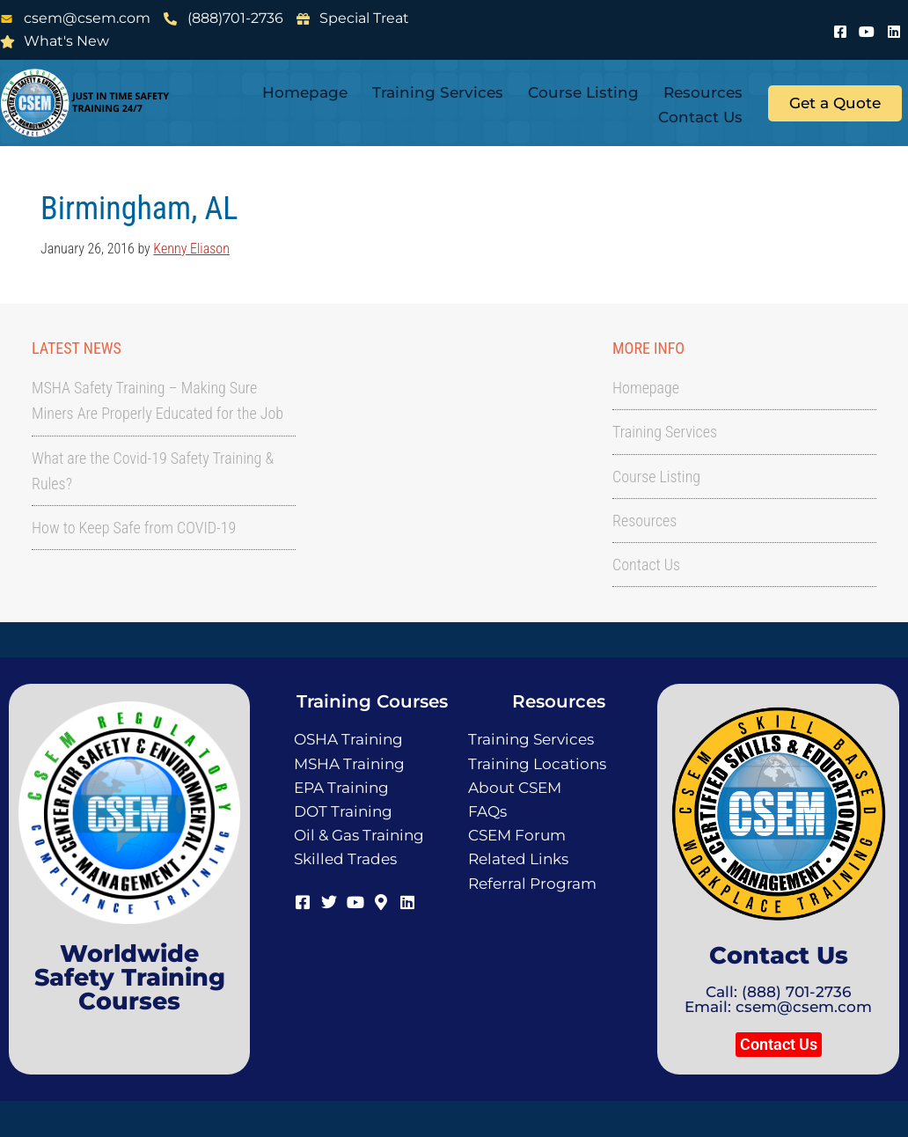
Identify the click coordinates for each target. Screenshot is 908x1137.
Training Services (437, 92)
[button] (779, 1044)
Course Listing (583, 92)
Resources (703, 92)
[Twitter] (329, 901)
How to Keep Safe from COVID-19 (134, 527)
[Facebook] (840, 29)
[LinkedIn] (894, 29)
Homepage (305, 92)
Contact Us (700, 117)
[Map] (381, 901)
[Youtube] (866, 29)
